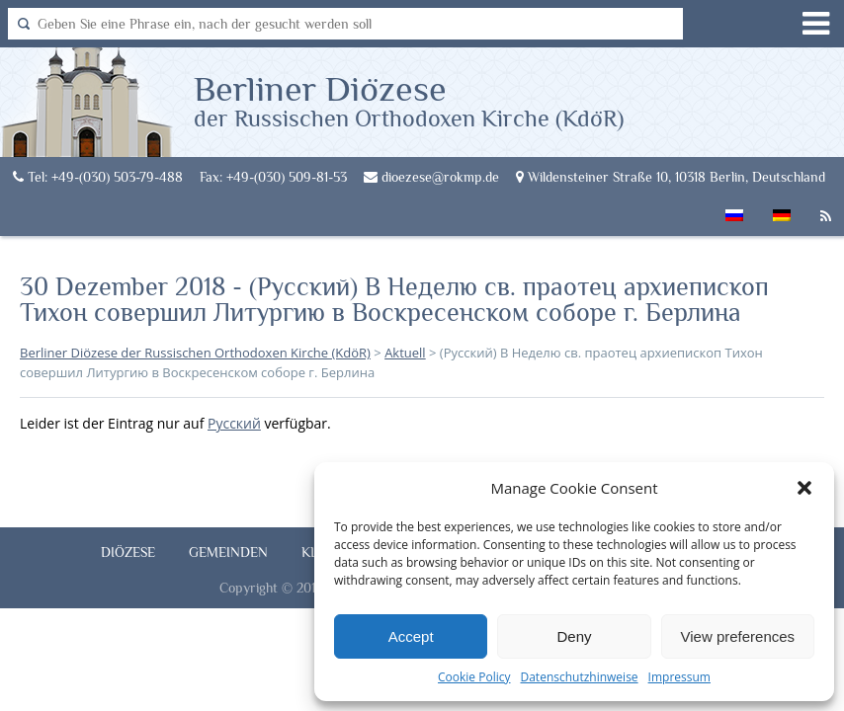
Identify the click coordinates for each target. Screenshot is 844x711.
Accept (411, 636)
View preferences (738, 636)
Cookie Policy (474, 677)
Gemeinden (228, 552)
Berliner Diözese (409, 99)
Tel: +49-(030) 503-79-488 (98, 177)
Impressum (679, 677)
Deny (573, 636)
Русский (234, 423)
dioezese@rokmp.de (431, 177)
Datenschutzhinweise (578, 677)
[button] (804, 488)
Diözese (128, 552)
